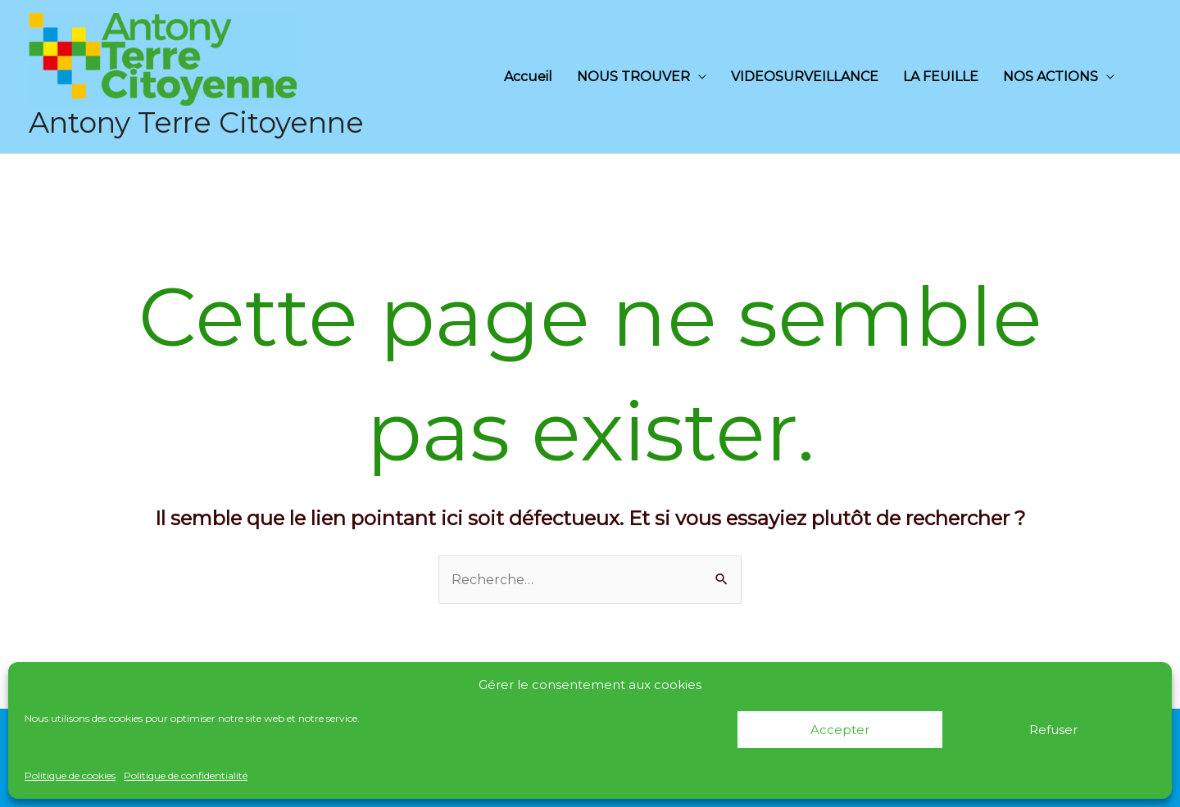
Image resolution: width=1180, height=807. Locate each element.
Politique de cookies (70, 775)
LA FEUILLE (940, 76)
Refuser (1053, 729)
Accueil (528, 76)
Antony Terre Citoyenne (196, 122)
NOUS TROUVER (633, 76)
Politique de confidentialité (185, 775)
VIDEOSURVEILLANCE (804, 76)
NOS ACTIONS (1050, 76)
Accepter (839, 729)
